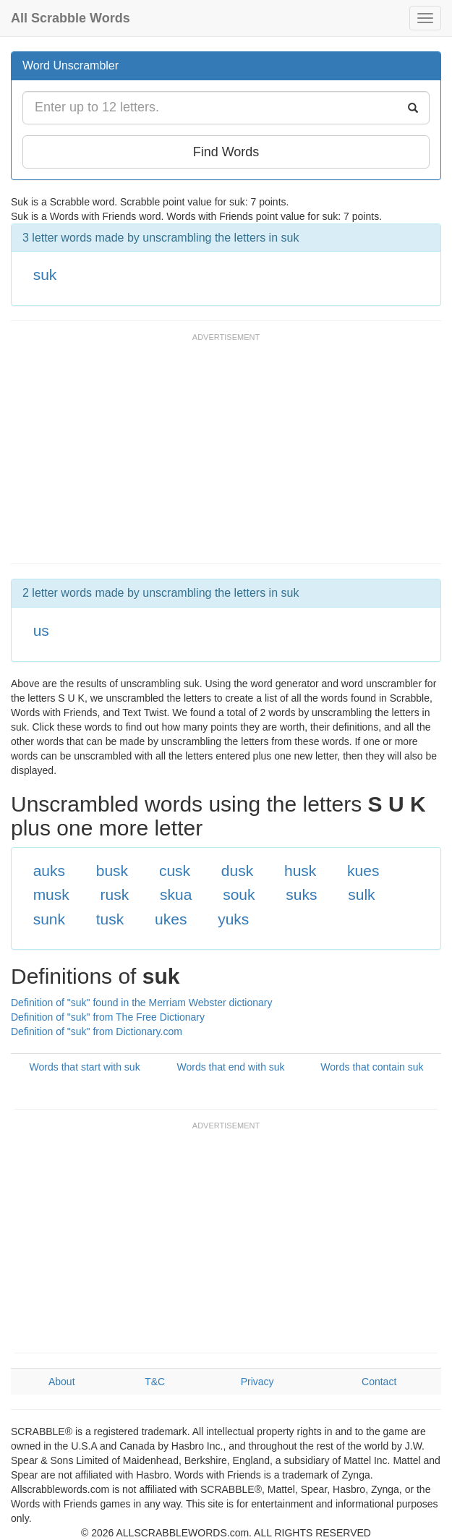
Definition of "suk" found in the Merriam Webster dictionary (141, 1002)
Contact (379, 1381)
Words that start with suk (85, 1067)
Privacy (257, 1381)
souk (239, 894)
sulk (361, 894)
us (41, 630)
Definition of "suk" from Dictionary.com (96, 1031)
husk (300, 870)
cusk (174, 870)
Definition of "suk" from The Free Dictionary (108, 1017)
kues (363, 870)
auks (49, 870)
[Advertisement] (180, 455)
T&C (155, 1381)
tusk (110, 919)
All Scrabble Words (70, 18)
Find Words (226, 152)
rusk (115, 894)
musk (51, 894)
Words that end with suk (230, 1067)
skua (176, 894)
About (61, 1381)
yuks (233, 919)
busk (112, 870)
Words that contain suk (371, 1067)
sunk (49, 919)
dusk (237, 870)
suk (45, 274)
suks (301, 894)
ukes (171, 919)
